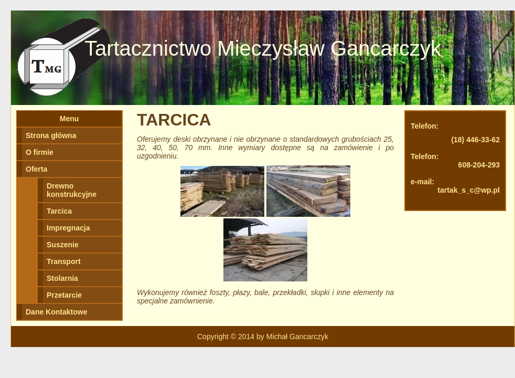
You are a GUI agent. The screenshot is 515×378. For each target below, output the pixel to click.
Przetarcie (64, 295)
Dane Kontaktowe (56, 312)
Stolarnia (62, 278)
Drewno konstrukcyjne (71, 190)
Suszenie (63, 244)
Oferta (36, 169)
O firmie (39, 152)
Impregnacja (68, 228)
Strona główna (51, 135)
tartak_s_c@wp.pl (468, 190)
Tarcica (59, 211)
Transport (64, 261)
